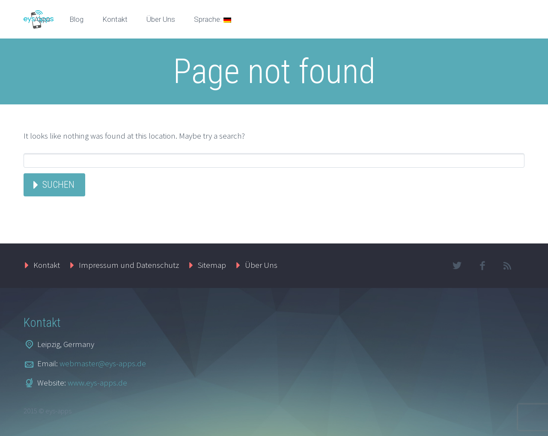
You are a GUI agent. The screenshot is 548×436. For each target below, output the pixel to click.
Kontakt (115, 19)
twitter (456, 265)
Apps (42, 19)
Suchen (58, 184)
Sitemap (212, 265)
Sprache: (212, 19)
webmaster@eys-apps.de (103, 363)
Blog (76, 19)
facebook (482, 265)
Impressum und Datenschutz (129, 265)
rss (507, 265)
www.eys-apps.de (97, 382)
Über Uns (160, 19)
